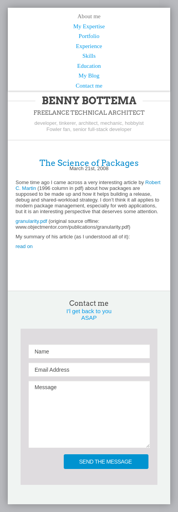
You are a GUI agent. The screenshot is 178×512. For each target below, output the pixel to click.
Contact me (89, 86)
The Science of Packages (88, 163)
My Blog (89, 75)
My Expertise (89, 26)
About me (89, 16)
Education (89, 66)
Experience (89, 46)
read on (24, 246)
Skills (89, 56)
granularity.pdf (31, 221)
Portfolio (89, 36)
